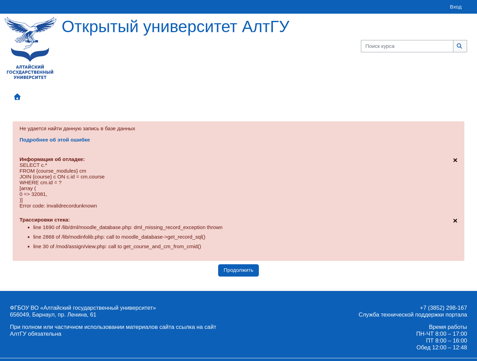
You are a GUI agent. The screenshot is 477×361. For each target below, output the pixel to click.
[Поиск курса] (407, 46)
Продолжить (238, 270)
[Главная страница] (30, 47)
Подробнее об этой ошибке (55, 140)
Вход (456, 7)
